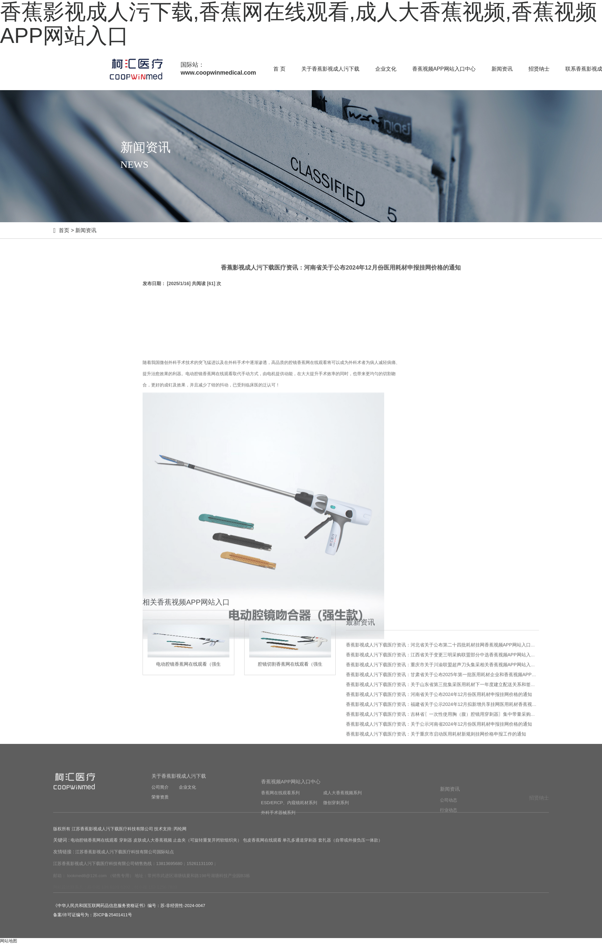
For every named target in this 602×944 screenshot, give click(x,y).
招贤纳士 (539, 69)
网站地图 (8, 940)
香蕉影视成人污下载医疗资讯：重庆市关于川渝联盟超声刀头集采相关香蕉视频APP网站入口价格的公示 (452, 758)
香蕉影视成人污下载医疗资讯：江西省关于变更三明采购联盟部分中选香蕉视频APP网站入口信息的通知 (452, 748)
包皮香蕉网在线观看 (262, 847)
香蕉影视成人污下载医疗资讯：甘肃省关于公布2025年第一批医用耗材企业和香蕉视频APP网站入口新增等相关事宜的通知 (471, 768)
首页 (64, 230)
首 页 (279, 69)
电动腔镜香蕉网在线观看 (94, 847)
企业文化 (385, 69)
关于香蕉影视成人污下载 (330, 69)
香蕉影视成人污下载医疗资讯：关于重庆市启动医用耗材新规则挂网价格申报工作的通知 (436, 827)
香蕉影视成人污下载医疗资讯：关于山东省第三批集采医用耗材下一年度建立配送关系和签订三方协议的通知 (457, 778)
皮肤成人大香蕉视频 (152, 847)
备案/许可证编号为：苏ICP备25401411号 (92, 914)
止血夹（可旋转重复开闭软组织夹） (207, 847)
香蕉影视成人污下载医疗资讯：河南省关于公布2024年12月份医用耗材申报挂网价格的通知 (439, 787)
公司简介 (160, 813)
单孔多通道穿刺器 (300, 847)
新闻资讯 (502, 69)
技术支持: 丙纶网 (170, 834)
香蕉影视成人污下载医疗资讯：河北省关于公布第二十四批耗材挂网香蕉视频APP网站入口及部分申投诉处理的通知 (464, 738)
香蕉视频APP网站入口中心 (444, 69)
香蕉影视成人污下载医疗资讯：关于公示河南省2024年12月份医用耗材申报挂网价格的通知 (439, 817)
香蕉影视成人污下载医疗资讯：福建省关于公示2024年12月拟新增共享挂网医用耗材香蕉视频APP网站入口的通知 (462, 797)
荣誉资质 (160, 823)
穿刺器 (125, 847)
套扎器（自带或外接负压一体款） (350, 847)
